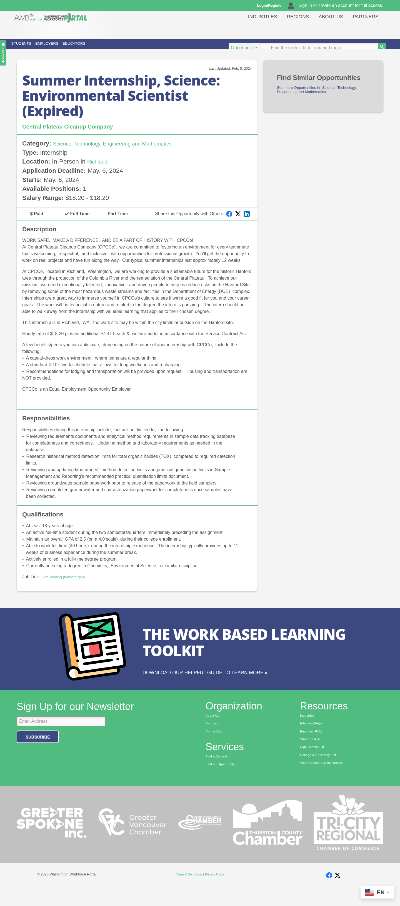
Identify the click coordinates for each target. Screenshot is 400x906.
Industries (253, 29)
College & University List (321, 773)
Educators (144, 47)
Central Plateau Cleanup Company (76, 134)
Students (34, 47)
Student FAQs (312, 756)
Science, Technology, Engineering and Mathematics (124, 151)
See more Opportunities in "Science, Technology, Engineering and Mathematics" (319, 99)
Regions (291, 29)
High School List (314, 764)
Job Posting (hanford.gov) (67, 584)
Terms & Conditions (187, 892)
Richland (99, 169)
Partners (364, 29)
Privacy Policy (217, 892)
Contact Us (215, 747)
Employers (88, 47)
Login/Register (272, 5)
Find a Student (218, 773)
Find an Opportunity (223, 782)
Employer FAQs (314, 747)
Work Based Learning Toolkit (325, 782)
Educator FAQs (313, 739)
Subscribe (38, 751)
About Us (327, 29)
